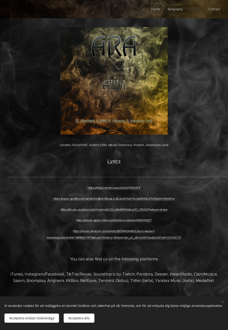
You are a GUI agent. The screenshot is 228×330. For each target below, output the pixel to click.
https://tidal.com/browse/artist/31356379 (114, 187)
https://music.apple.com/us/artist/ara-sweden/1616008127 (114, 220)
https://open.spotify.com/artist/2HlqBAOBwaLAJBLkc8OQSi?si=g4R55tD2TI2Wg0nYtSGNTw (114, 198)
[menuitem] (157, 9)
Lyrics (113, 161)
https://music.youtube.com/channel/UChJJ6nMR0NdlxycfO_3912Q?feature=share (114, 209)
